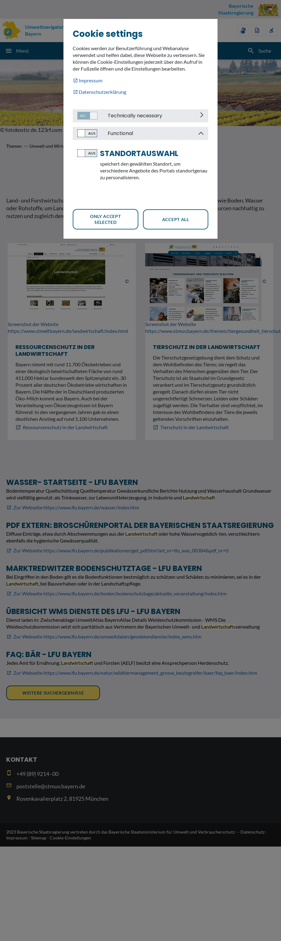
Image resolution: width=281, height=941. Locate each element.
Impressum (90, 80)
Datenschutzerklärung (102, 92)
